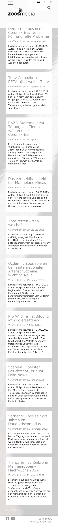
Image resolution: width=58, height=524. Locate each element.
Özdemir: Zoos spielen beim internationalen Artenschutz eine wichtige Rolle (27, 269)
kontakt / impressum (40, 521)
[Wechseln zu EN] (44, 2)
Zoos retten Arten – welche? (25, 223)
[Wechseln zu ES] (50, 2)
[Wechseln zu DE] (38, 2)
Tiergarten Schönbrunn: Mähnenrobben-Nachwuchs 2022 (29, 466)
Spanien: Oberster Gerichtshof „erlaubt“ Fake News (26, 371)
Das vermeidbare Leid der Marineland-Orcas (27, 180)
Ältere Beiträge (13, 510)
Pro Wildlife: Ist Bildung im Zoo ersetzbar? (28, 318)
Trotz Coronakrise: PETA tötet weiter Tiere (28, 79)
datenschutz (45, 518)
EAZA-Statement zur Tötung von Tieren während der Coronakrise (26, 128)
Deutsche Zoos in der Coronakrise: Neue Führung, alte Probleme (28, 32)
